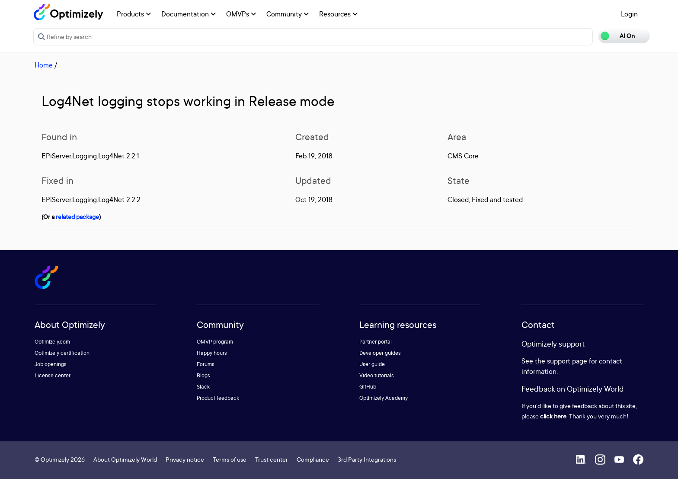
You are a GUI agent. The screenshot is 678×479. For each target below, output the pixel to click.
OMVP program (215, 341)
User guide (372, 364)
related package (77, 216)
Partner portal (375, 341)
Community (287, 14)
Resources (338, 14)
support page (567, 361)
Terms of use (229, 459)
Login (629, 14)
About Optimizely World (125, 459)
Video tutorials (376, 375)
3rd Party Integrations (367, 459)
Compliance (313, 459)
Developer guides (380, 353)
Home (44, 65)
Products (134, 14)
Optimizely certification (62, 353)
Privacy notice (185, 459)
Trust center (271, 459)
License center (52, 375)
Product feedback (218, 398)
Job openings (51, 364)
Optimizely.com (52, 341)
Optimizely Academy (383, 398)
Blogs (203, 375)
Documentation (188, 14)
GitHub (367, 386)
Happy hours (212, 353)
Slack (203, 386)
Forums (205, 364)
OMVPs (241, 14)
